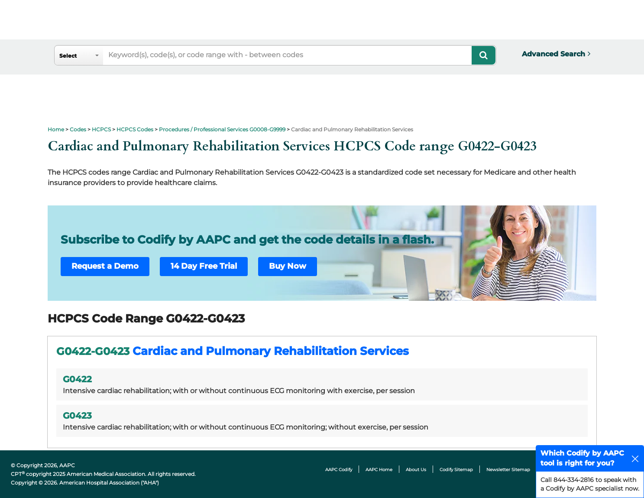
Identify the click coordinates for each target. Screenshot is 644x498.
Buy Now (287, 266)
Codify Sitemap (456, 469)
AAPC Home (379, 469)
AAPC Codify (338, 469)
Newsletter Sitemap (508, 469)
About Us (416, 469)
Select (68, 55)
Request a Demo (105, 266)
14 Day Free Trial (204, 266)
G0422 (77, 379)
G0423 (77, 415)
